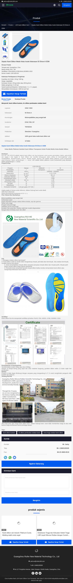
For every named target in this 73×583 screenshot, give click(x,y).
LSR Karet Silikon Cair (22, 25)
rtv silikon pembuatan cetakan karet (29, 432)
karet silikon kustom (9, 432)
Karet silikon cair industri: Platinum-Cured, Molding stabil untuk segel (17, 534)
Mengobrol (67, 5)
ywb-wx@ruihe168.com (9, 1)
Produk (10, 25)
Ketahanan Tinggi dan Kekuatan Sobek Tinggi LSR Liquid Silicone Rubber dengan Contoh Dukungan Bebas (53, 534)
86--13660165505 (65, 1)
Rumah (4, 25)
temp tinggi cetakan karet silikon (53, 432)
